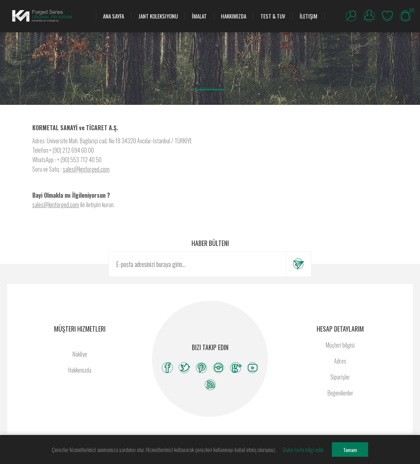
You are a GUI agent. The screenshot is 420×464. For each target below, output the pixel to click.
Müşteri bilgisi (340, 345)
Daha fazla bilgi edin (303, 449)
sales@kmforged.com (86, 169)
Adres (340, 361)
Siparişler (340, 377)
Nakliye (80, 354)
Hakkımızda (79, 370)
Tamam (350, 449)
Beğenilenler (387, 16)
